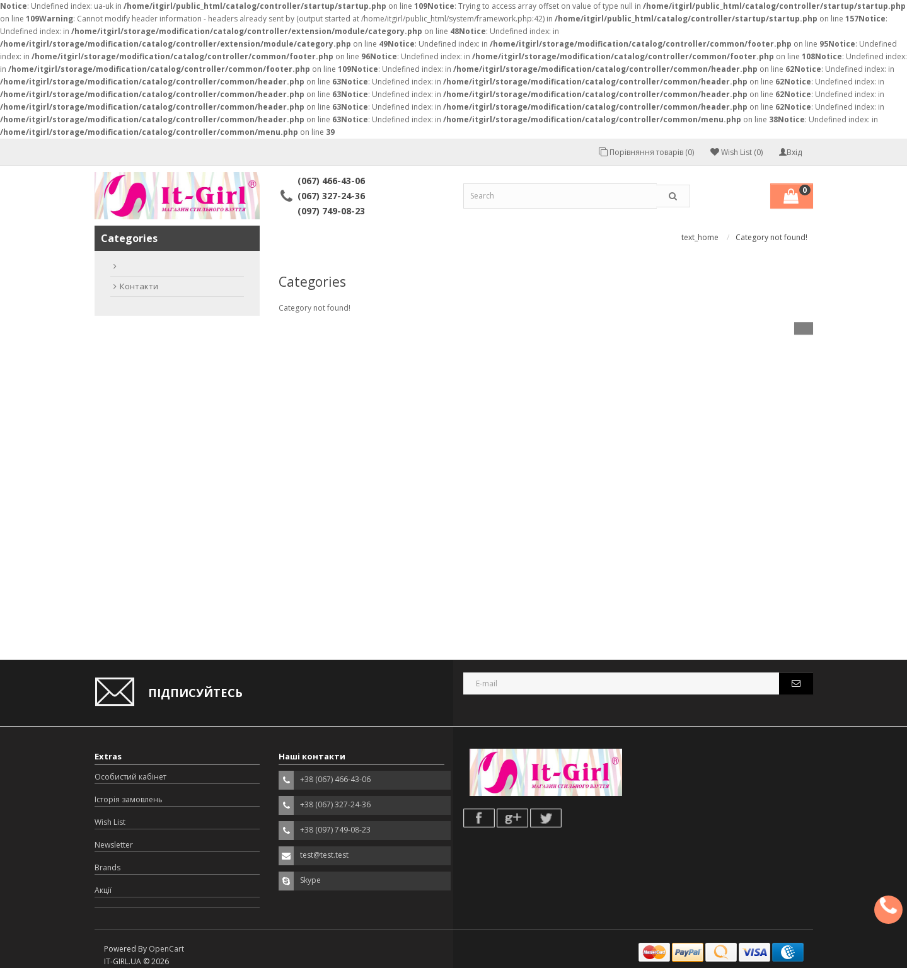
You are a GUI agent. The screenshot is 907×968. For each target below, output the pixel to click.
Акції (103, 890)
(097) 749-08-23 (331, 211)
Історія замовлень (129, 799)
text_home (700, 237)
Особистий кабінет (130, 776)
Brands (107, 867)
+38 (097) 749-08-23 (335, 829)
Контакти (139, 286)
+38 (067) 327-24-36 (335, 804)
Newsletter (114, 844)
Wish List (110, 822)
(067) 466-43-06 (331, 181)
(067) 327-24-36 (331, 196)
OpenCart (166, 948)
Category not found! (771, 237)
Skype (310, 880)
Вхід (790, 152)
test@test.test (324, 855)
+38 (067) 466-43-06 (335, 779)
